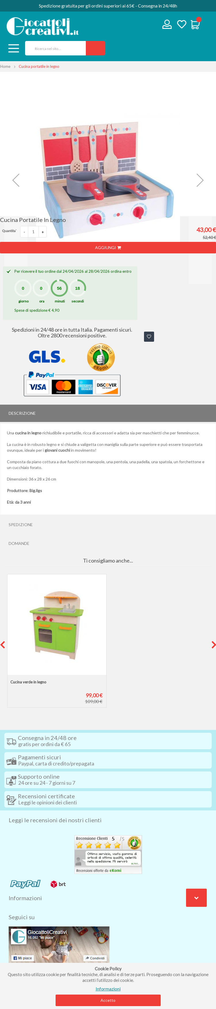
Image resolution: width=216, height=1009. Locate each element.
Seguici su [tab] (22, 916)
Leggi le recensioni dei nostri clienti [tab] (55, 819)
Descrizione (22, 413)
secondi (77, 301)
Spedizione (21, 524)
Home (5, 66)
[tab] (108, 413)
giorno (23, 301)
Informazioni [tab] (25, 897)
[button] (15, 180)
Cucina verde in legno (28, 682)
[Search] (95, 48)
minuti (60, 301)
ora (41, 301)
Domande (19, 543)
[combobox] (53, 48)
